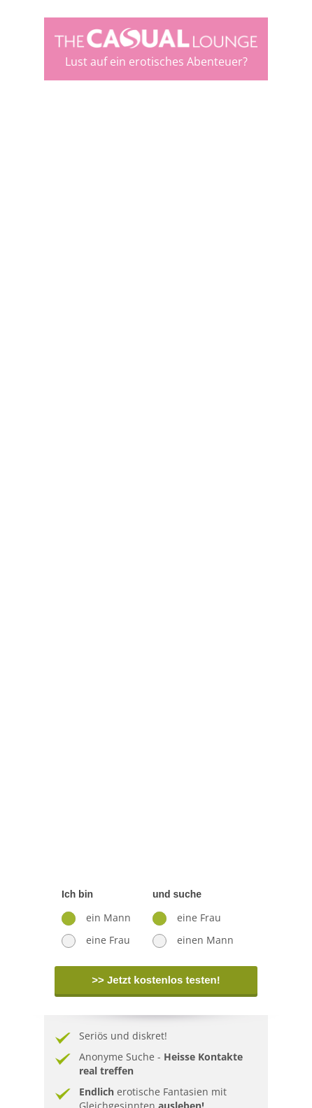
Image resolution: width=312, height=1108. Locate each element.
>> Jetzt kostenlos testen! (156, 980)
